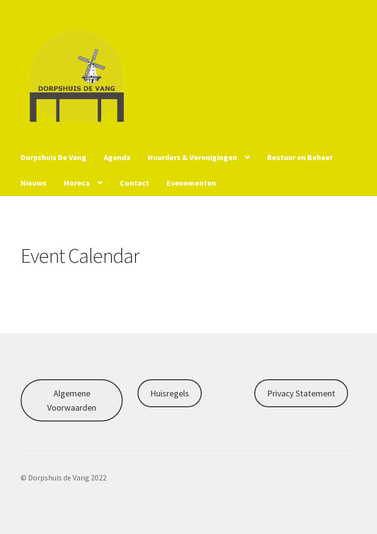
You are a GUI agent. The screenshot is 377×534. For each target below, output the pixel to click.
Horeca (77, 183)
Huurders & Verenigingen (192, 157)
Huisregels (169, 393)
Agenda (117, 157)
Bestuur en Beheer (300, 157)
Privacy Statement (301, 393)
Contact (134, 183)
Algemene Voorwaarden (71, 400)
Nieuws (34, 183)
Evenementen (191, 183)
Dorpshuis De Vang (53, 157)
